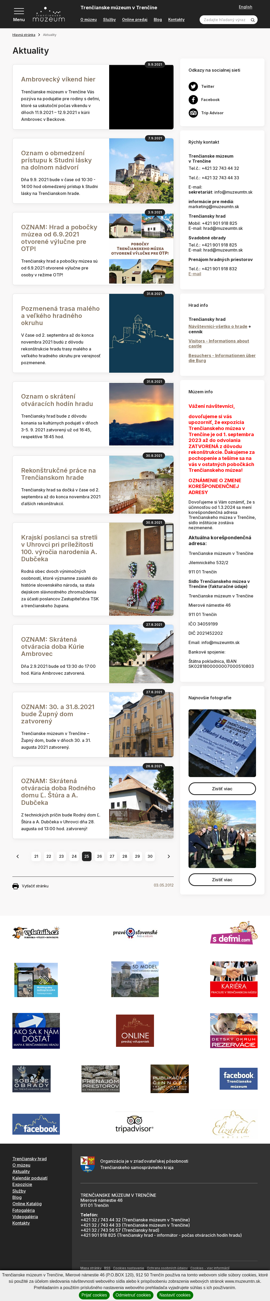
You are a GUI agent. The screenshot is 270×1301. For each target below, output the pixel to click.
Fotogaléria (23, 1210)
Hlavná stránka (23, 35)
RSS (107, 1268)
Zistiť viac (222, 788)
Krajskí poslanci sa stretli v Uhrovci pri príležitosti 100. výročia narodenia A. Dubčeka (59, 548)
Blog (158, 19)
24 (74, 856)
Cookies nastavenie (128, 1268)
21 (36, 856)
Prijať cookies (94, 1295)
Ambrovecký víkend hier (58, 79)
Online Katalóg (27, 1203)
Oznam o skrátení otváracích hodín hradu (57, 399)
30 (150, 856)
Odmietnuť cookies (133, 1295)
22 (48, 856)
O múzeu (88, 19)
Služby (109, 19)
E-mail (195, 273)
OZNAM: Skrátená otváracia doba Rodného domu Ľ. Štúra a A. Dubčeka (58, 791)
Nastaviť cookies (175, 1295)
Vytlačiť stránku (30, 886)
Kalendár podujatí (29, 1178)
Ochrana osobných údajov (167, 1268)
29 (137, 856)
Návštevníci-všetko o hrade (218, 326)
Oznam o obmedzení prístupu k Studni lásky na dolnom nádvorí (56, 160)
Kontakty (176, 19)
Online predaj (134, 19)
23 (61, 856)
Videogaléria (25, 1216)
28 (124, 856)
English (245, 7)
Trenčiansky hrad (29, 1158)
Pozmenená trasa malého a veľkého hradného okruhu (60, 316)
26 (99, 856)
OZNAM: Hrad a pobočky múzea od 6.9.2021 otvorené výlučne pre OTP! (59, 238)
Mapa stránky (91, 1268)
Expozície (22, 1184)
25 (86, 856)
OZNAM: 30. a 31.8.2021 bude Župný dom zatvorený (57, 714)
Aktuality (21, 1171)
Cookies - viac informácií (209, 1268)
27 (112, 856)
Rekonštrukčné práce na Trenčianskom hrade (58, 474)
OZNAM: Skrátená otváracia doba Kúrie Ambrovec (52, 647)
